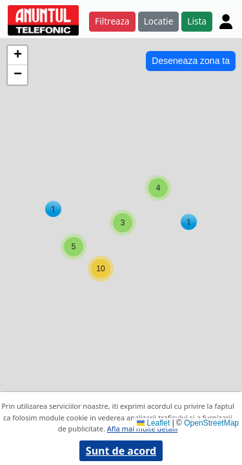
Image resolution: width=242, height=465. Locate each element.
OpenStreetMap (211, 423)
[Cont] (226, 21)
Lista (197, 21)
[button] (189, 222)
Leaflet (153, 423)
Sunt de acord (121, 451)
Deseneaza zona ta (191, 61)
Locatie (159, 21)
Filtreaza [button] (112, 21)
